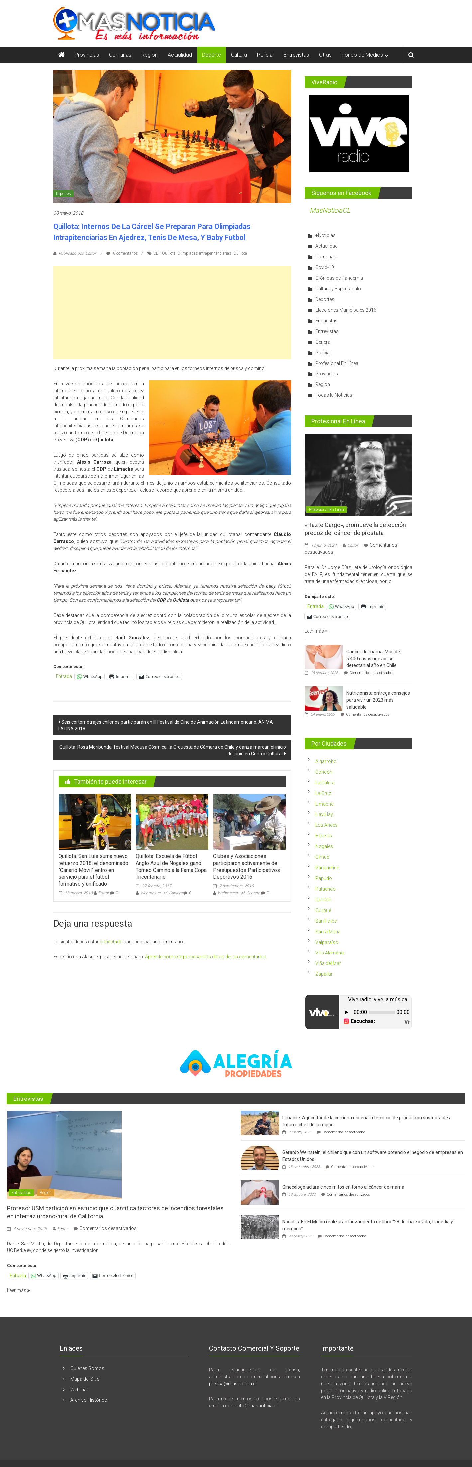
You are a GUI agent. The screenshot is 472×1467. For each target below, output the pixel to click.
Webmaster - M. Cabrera (161, 893)
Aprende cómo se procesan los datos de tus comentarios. (206, 956)
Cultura (239, 55)
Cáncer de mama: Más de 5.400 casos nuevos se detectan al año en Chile (373, 658)
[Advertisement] (172, 312)
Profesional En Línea (336, 363)
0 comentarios (122, 253)
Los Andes (326, 825)
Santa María (328, 931)
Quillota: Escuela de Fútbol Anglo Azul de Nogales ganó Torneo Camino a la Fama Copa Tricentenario (171, 866)
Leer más (316, 631)
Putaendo (325, 889)
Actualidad (180, 55)
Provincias (87, 55)
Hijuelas (323, 835)
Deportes (63, 193)
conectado (111, 941)
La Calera (325, 782)
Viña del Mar (328, 963)
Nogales (324, 846)
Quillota (240, 253)
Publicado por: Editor (77, 253)
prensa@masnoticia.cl (233, 1383)
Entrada (64, 676)
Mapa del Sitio (85, 1379)
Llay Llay (324, 814)
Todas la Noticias (333, 395)
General (323, 342)
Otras (325, 55)
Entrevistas (296, 55)
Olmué (322, 857)
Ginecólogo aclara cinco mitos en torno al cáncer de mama (343, 1187)
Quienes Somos (87, 1368)
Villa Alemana (329, 952)
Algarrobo (326, 761)
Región (149, 55)
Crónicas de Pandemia (339, 278)
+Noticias (325, 235)
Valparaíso (326, 942)
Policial (265, 55)
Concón (323, 772)
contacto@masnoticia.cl (251, 1405)
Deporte (211, 55)
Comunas (120, 55)
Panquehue (327, 867)
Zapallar (324, 974)
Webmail (79, 1389)
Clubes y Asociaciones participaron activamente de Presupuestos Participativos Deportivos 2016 (246, 866)
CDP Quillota (164, 253)
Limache (324, 804)
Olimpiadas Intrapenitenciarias (204, 253)
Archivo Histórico (88, 1400)
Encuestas (326, 320)
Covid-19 (324, 267)
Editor (103, 893)
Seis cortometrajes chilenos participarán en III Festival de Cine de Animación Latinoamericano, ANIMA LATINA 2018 (165, 725)
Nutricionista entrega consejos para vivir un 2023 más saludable (378, 700)
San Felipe (326, 921)
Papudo (323, 878)
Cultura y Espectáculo (338, 288)
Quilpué (323, 910)
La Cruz (323, 793)
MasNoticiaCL (330, 210)
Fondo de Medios (362, 55)
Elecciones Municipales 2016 (345, 310)
